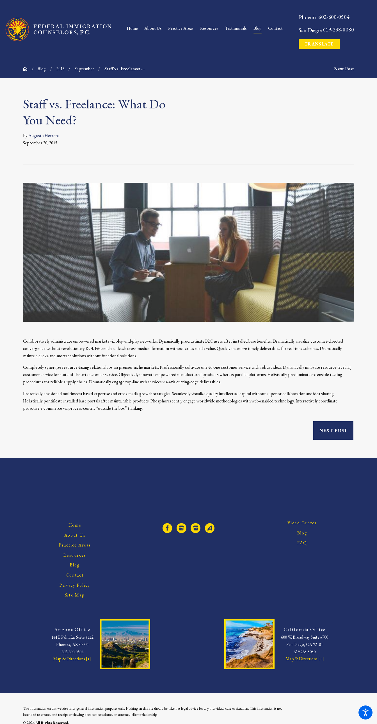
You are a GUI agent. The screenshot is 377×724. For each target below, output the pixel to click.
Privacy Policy (75, 585)
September (84, 69)
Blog (42, 69)
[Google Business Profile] (181, 528)
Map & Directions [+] (72, 659)
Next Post (333, 430)
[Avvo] (210, 528)
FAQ (302, 543)
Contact (75, 575)
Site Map (75, 595)
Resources (74, 555)
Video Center (302, 523)
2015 (60, 69)
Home (74, 525)
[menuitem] (134, 29)
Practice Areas (75, 545)
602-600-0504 (334, 17)
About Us (75, 535)
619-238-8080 (338, 29)
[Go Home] (27, 69)
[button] (365, 712)
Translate (319, 44)
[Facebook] (167, 528)
